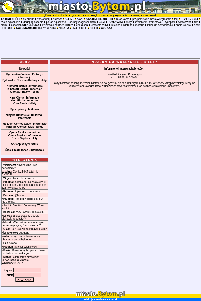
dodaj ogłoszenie (33, 22)
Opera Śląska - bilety (25, 138)
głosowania (17, 25)
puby (112, 15)
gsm (119, 15)
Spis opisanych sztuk (24, 144)
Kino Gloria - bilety (24, 103)
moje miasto (150, 15)
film (196, 22)
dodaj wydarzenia (45, 27)
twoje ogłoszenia (10, 22)
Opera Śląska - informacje (24, 135)
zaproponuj (43, 19)
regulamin (165, 19)
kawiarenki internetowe (148, 22)
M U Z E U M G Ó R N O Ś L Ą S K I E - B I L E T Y (124, 62)
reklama (101, 299)
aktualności (61, 15)
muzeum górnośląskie (160, 25)
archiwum (28, 19)
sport (87, 15)
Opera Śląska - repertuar (24, 132)
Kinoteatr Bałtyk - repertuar (24, 88)
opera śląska (183, 25)
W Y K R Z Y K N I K (24, 159)
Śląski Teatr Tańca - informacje (24, 150)
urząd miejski (79, 27)
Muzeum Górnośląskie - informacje (25, 123)
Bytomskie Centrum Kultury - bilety (24, 80)
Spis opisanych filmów (24, 109)
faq (176, 19)
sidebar (57, 19)
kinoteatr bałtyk (99, 25)
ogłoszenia (99, 15)
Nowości (24, 68)
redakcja (88, 299)
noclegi (94, 27)
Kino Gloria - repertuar (25, 100)
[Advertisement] (100, 45)
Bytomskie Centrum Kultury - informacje (24, 76)
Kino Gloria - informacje (24, 97)
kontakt (113, 299)
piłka (89, 19)
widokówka (184, 22)
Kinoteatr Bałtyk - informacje (25, 86)
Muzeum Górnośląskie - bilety (24, 126)
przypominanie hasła (144, 19)
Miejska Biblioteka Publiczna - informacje (24, 116)
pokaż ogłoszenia (56, 22)
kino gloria (82, 25)
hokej (80, 19)
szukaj (136, 15)
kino (127, 15)
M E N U (25, 62)
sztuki (4, 25)
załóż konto (122, 19)
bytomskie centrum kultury (57, 25)
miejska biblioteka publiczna (127, 25)
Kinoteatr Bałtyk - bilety (24, 91)
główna (48, 15)
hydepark (76, 15)
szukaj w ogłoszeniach (83, 22)
